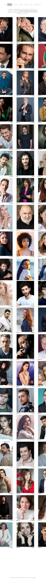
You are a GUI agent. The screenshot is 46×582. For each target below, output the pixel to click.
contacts (34, 577)
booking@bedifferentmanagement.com (28, 10)
